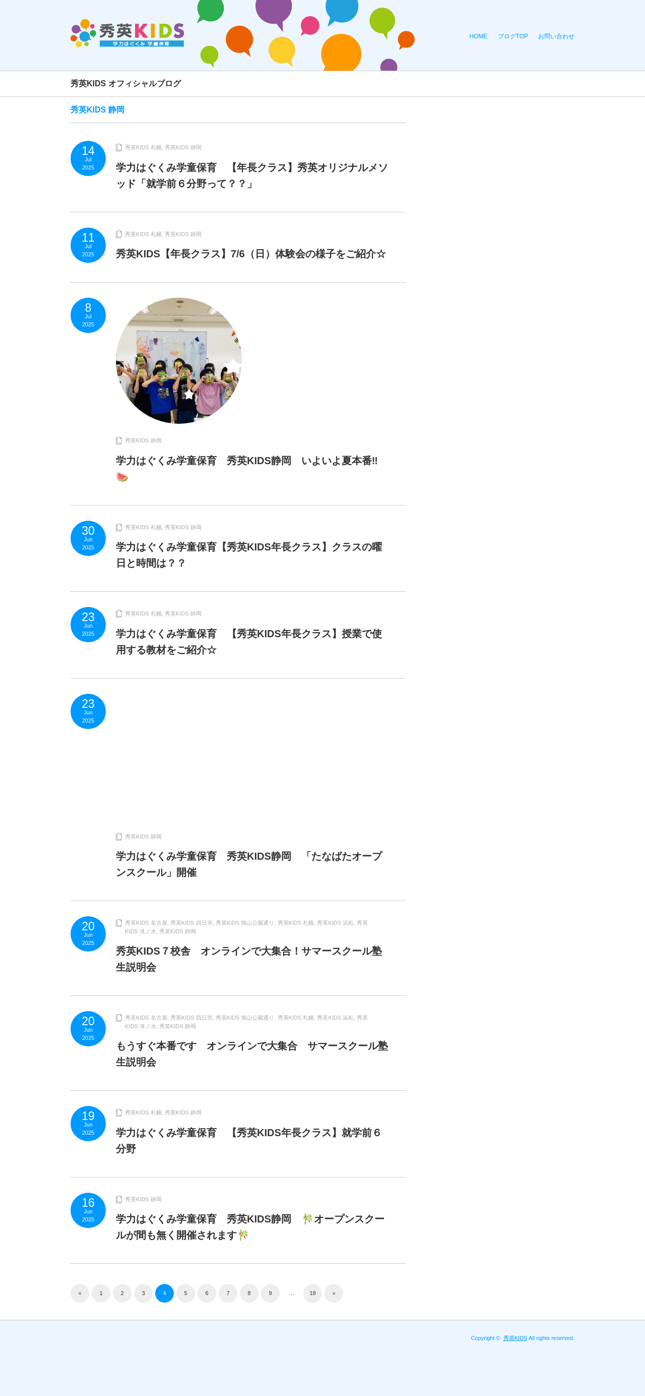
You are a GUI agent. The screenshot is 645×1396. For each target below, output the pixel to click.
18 (312, 1293)
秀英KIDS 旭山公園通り (245, 923)
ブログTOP (513, 36)
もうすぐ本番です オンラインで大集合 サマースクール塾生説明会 (252, 1054)
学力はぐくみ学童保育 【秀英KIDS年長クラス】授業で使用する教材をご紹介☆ (249, 641)
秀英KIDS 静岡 (183, 147)
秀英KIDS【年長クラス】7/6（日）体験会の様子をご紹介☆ (251, 253)
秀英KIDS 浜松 (335, 923)
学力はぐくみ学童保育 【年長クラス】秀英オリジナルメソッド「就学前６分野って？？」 (252, 175)
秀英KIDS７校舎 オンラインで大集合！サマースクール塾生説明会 (249, 959)
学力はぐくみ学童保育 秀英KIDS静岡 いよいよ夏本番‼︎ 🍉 (252, 468)
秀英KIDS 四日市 (191, 923)
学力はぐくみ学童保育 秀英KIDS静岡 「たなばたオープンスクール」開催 (249, 864)
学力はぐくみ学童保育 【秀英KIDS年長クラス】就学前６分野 (249, 1140)
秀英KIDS (515, 1338)
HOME (479, 36)
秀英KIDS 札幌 (143, 147)
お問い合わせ (556, 36)
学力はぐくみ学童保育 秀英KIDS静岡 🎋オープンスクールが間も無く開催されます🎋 (250, 1227)
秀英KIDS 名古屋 (146, 923)
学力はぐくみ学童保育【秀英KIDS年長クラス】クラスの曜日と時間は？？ (249, 555)
